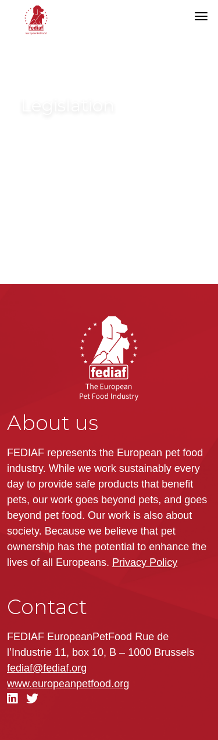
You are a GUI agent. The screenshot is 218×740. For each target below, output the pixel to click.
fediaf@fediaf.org (47, 668)
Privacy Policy (144, 562)
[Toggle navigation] (201, 16)
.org (68, 684)
